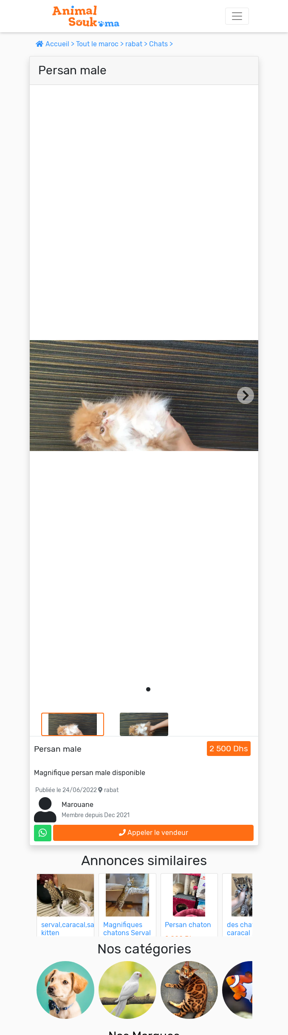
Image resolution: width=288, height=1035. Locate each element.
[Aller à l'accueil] (86, 16)
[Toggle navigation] (237, 16)
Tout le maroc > (100, 44)
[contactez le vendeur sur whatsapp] (42, 833)
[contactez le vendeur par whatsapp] (42, 833)
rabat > (137, 44)
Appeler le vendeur (153, 833)
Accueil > (56, 44)
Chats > (161, 44)
